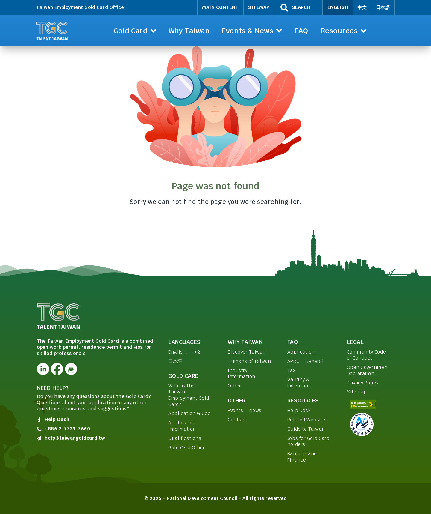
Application (301, 352)
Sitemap (258, 7)
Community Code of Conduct (366, 355)
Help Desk (299, 410)
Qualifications (184, 438)
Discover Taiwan (247, 352)
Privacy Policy (362, 383)
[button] (134, 30)
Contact (237, 420)
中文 (362, 7)
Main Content (220, 7)
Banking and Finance (302, 456)
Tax (291, 370)
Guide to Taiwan (306, 429)
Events (235, 410)
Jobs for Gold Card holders (308, 441)
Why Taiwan (245, 342)
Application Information (182, 426)
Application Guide (189, 413)
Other (234, 386)
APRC (293, 361)
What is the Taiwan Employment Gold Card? (188, 395)
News (255, 410)
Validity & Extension (298, 382)
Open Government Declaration (368, 370)
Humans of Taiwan (249, 361)
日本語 (383, 7)
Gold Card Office (187, 447)
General (314, 361)
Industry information (241, 373)
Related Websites (307, 420)
